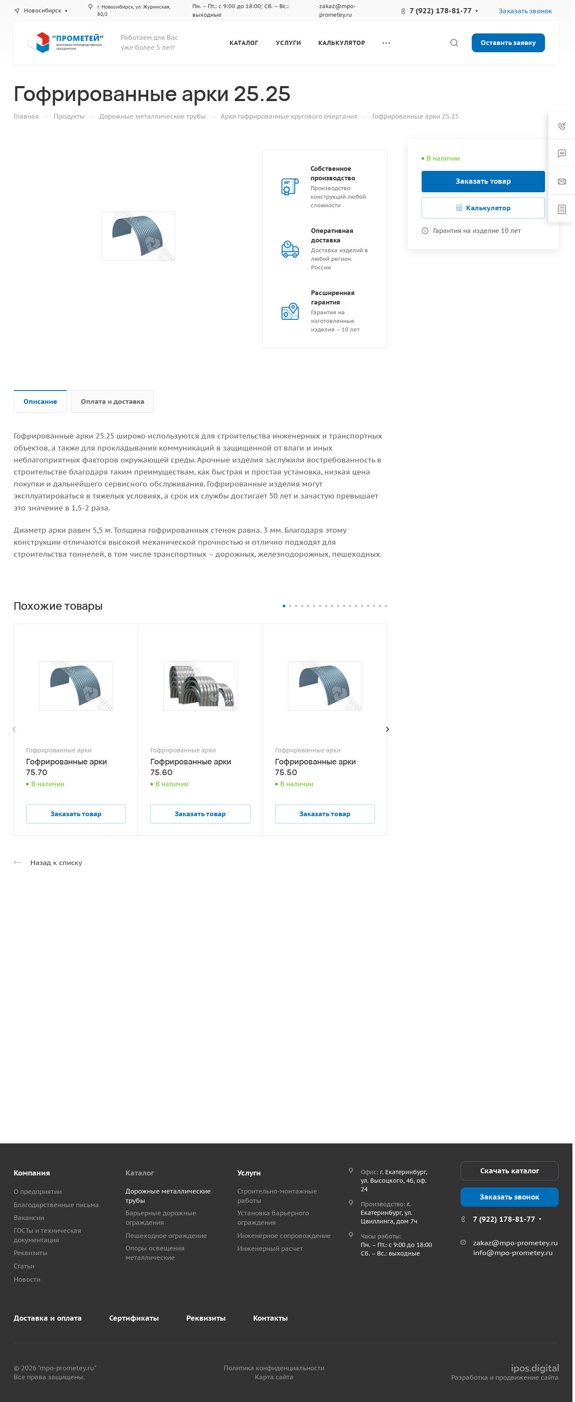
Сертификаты (134, 1318)
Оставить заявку (508, 42)
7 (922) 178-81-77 (441, 10)
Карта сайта (274, 1377)
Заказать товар (483, 181)
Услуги (249, 1173)
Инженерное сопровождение (284, 1236)
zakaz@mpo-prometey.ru (515, 1242)
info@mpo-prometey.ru (513, 1252)
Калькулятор (488, 207)
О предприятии (38, 1191)
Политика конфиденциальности (274, 1368)
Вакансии (29, 1218)
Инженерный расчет (270, 1248)
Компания (32, 1173)
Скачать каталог (509, 1170)
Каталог (140, 1173)
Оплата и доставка (112, 401)
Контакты (270, 1318)
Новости (27, 1279)
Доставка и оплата (48, 1318)
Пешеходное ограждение (166, 1236)
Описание (40, 401)
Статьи (24, 1266)
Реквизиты (31, 1253)
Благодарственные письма (56, 1205)
